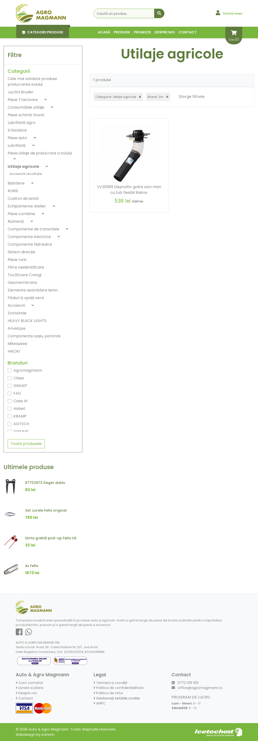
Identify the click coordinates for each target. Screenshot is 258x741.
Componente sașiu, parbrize (34, 336)
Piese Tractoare (23, 99)
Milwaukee (17, 343)
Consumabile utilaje (26, 107)
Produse (122, 32)
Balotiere (17, 183)
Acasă (104, 32)
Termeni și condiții (110, 682)
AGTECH (21, 424)
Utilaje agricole (24, 166)
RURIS (13, 191)
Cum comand (29, 682)
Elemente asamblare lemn (33, 290)
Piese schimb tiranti (26, 115)
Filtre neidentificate (26, 267)
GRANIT (20, 385)
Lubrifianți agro (21, 122)
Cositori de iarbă (23, 198)
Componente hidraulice (30, 244)
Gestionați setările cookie (117, 698)
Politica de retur (108, 693)
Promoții (142, 32)
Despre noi (165, 32)
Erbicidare (17, 130)
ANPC (99, 703)
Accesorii (17, 305)
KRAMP (19, 416)
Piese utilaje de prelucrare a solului (40, 153)
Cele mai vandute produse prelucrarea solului (32, 81)
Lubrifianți (17, 145)
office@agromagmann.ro (197, 687)
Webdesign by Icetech (35, 734)
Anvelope (17, 328)
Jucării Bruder (21, 92)
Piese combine (22, 214)
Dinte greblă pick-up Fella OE (51, 538)
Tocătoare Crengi (24, 275)
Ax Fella (31, 565)
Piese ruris (17, 259)
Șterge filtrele (192, 96)
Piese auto (18, 138)
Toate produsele (26, 443)
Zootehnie (17, 313)
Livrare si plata (29, 687)
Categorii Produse (42, 32)
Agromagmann (27, 370)
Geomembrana (22, 282)
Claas (18, 378)
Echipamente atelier (27, 206)
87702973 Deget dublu (45, 482)
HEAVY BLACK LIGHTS (27, 320)
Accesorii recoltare (26, 173)
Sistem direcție (21, 252)
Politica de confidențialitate (119, 687)
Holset (19, 408)
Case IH (20, 401)
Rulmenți (16, 221)
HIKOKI (14, 351)
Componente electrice (30, 236)
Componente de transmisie (34, 229)
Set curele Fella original (46, 510)
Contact (187, 32)
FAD (17, 393)
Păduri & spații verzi (26, 298)
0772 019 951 (185, 682)
